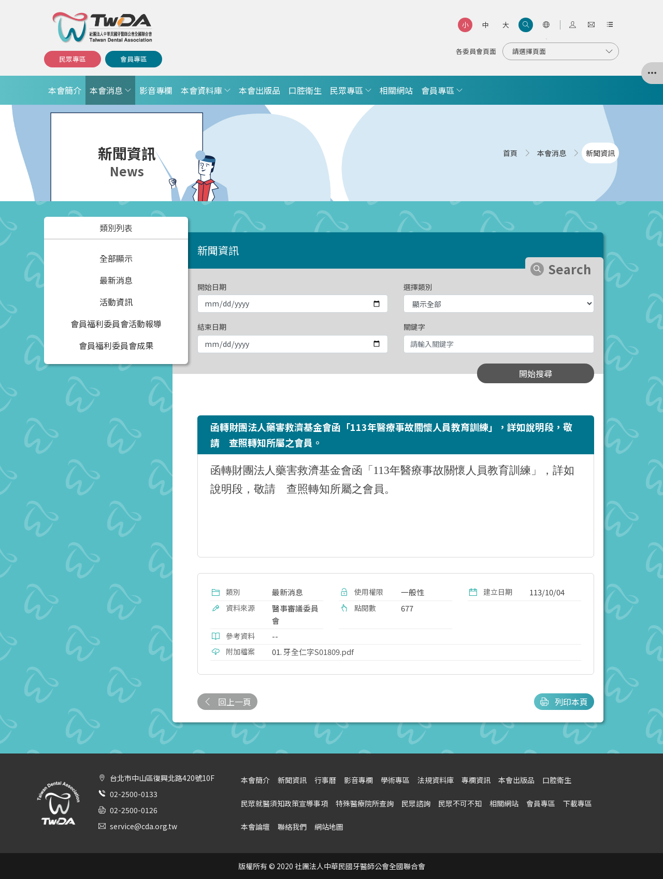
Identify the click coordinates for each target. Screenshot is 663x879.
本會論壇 (255, 826)
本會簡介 (64, 90)
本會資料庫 (201, 90)
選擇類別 (418, 287)
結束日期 (211, 327)
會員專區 (133, 59)
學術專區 (395, 780)
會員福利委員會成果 (116, 345)
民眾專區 (72, 59)
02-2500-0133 (133, 794)
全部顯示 (116, 258)
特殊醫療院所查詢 (365, 803)
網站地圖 (328, 826)
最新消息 (116, 280)
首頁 (510, 153)
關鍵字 (414, 327)
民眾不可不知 (460, 803)
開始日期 (211, 287)
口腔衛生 (305, 90)
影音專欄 (155, 90)
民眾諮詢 (415, 803)
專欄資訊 (476, 780)
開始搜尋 (535, 373)
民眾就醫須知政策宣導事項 (284, 803)
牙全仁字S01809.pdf (318, 651)
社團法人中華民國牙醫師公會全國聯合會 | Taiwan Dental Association (103, 27)
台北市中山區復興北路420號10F (162, 778)
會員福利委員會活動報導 (116, 323)
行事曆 (325, 780)
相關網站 (396, 90)
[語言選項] (546, 25)
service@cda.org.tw (143, 826)
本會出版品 (259, 90)
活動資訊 (116, 302)
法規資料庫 (435, 780)
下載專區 (577, 803)
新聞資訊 (292, 780)
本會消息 (106, 90)
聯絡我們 (292, 826)
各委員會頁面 (476, 51)
